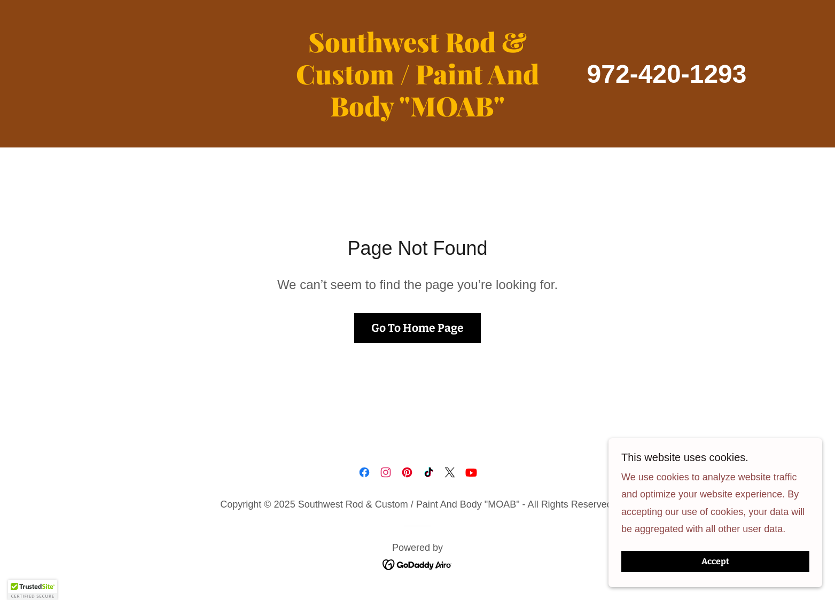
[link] (417, 113)
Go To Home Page (417, 328)
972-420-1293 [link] (667, 74)
